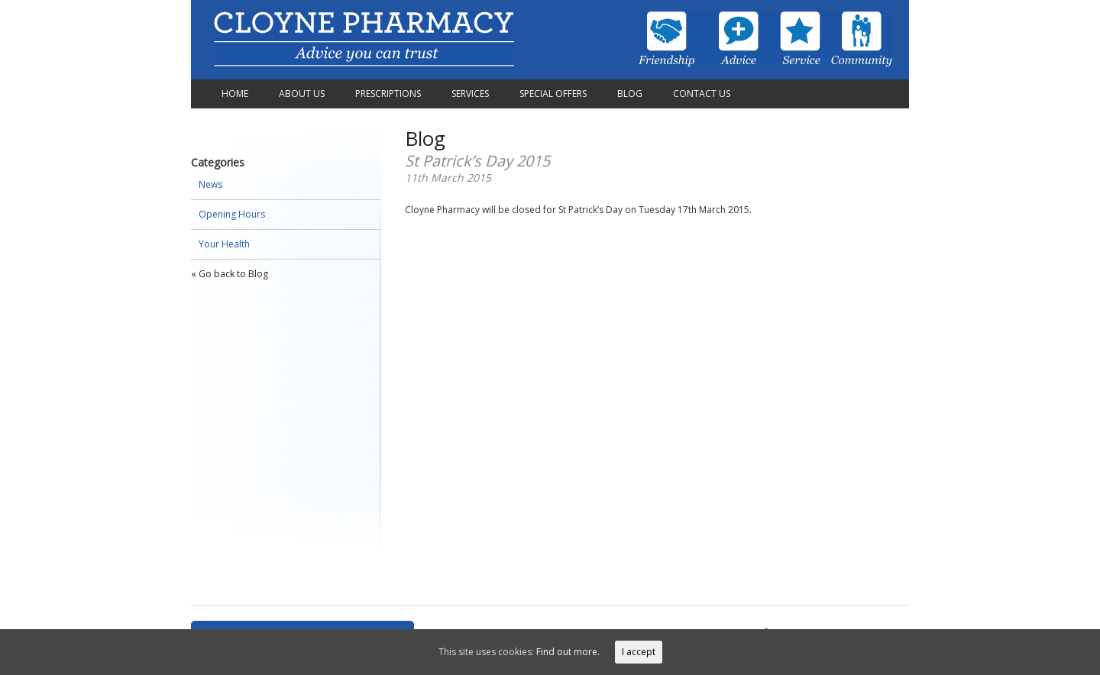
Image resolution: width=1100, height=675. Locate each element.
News (210, 184)
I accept (638, 651)
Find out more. (568, 651)
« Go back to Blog (229, 273)
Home (235, 93)
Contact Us (701, 93)
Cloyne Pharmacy (364, 39)
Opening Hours (232, 214)
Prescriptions (388, 93)
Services (470, 93)
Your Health (224, 243)
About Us (302, 93)
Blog (629, 93)
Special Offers (553, 93)
